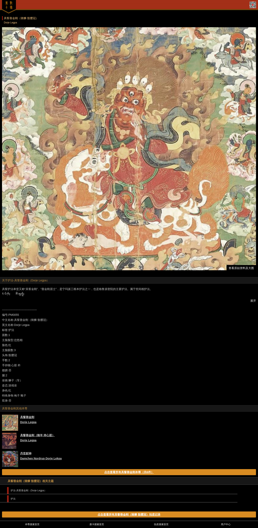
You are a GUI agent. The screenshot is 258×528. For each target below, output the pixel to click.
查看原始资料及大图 (241, 268)
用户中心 (226, 524)
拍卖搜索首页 (161, 524)
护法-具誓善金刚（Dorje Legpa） (28, 490)
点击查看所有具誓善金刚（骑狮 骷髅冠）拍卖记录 (129, 514)
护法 (13, 498)
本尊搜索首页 (32, 524)
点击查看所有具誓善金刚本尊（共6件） (129, 472)
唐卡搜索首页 (96, 524)
